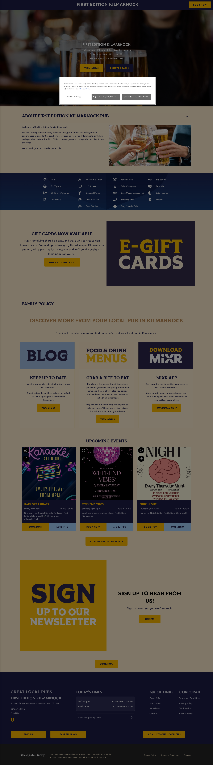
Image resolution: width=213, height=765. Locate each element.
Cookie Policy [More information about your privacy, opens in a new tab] (84, 89)
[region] (107, 91)
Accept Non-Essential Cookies (137, 97)
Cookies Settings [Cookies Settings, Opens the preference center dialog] (74, 97)
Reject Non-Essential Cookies (105, 97)
